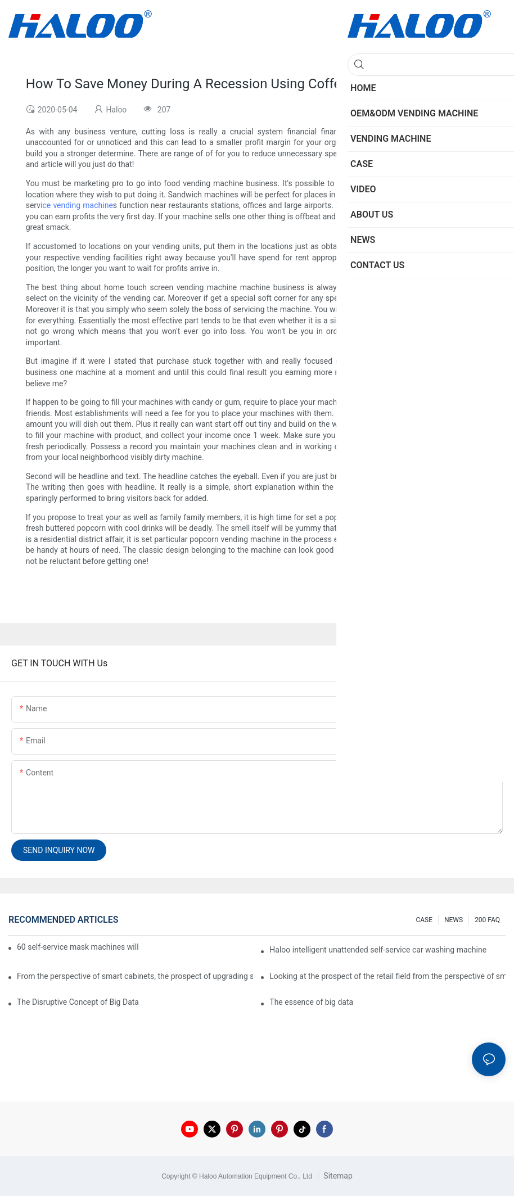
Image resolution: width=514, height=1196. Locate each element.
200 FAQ (487, 920)
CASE (424, 920)
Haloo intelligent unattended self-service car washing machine (377, 949)
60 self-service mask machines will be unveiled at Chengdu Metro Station (78, 946)
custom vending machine (443, 360)
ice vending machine (76, 205)
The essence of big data (311, 1002)
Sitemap (337, 1175)
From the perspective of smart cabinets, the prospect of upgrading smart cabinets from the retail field (135, 976)
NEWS (453, 920)
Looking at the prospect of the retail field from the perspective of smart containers (387, 976)
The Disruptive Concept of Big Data (78, 1002)
